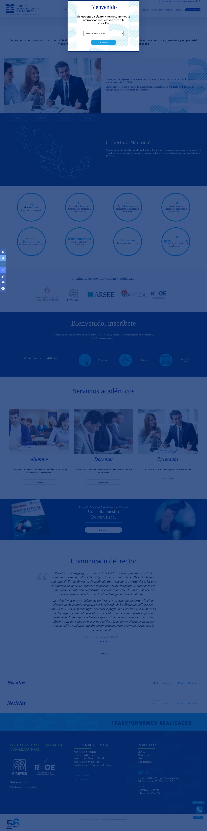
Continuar (103, 42)
